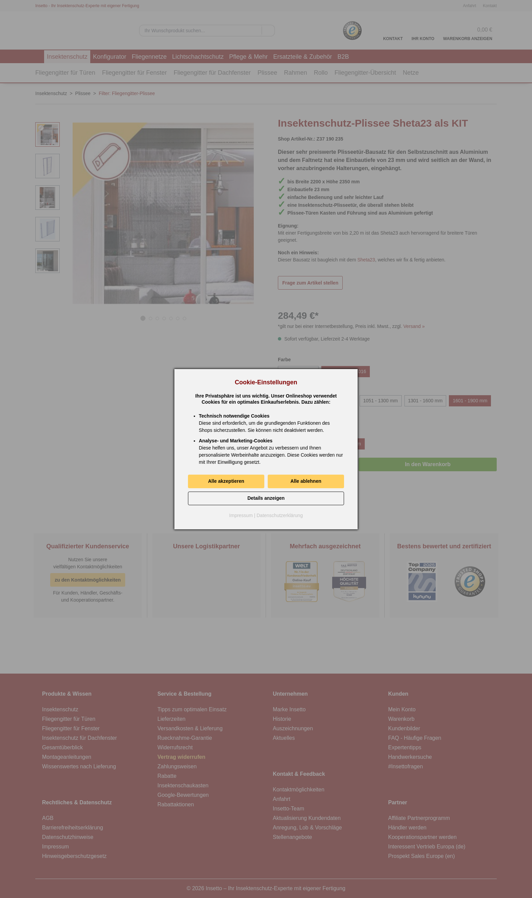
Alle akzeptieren (226, 481)
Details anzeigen (266, 498)
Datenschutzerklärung (279, 515)
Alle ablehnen (305, 481)
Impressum (241, 515)
